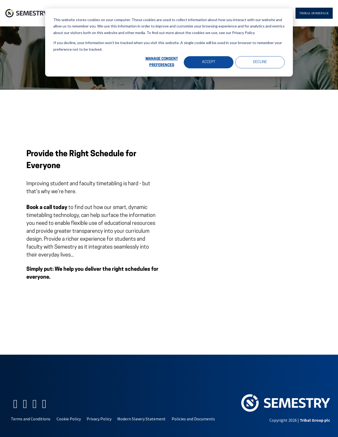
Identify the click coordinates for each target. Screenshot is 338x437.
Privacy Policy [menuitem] (99, 419)
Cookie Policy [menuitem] (69, 419)
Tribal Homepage (314, 13)
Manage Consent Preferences (161, 62)
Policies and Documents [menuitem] (193, 419)
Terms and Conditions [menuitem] (30, 419)
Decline (260, 62)
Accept (208, 62)
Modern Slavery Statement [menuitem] (141, 419)
